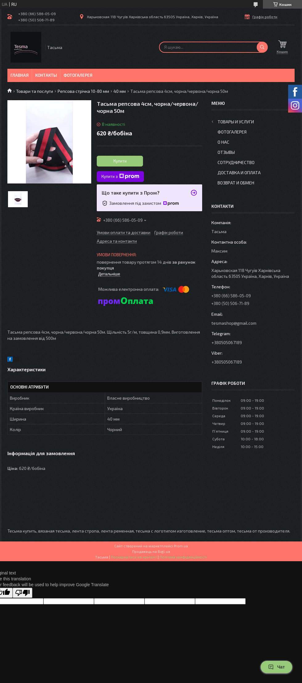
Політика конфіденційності (183, 557)
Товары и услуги (236, 121)
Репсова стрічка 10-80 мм (83, 91)
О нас (223, 142)
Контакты (46, 75)
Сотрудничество (236, 162)
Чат (276, 667)
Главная (19, 75)
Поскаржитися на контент (134, 557)
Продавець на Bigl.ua (151, 551)
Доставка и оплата (239, 172)
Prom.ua (181, 546)
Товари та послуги (34, 91)
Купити (120, 160)
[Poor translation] (22, 593)
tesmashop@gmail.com (233, 323)
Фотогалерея (77, 75)
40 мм (119, 91)
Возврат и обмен (236, 182)
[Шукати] (262, 47)
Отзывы (226, 152)
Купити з (120, 176)
